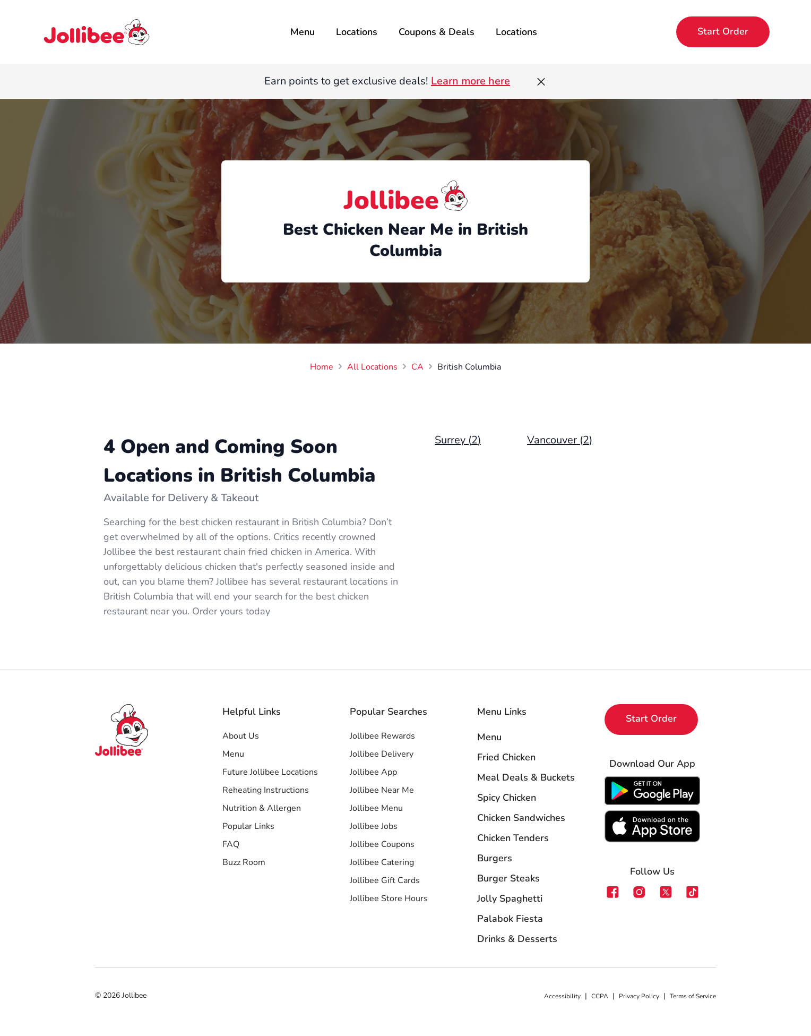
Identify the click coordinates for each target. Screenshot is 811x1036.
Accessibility (562, 996)
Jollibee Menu (376, 808)
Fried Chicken (506, 757)
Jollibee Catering (382, 862)
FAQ (230, 844)
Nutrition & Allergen (261, 808)
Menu (302, 31)
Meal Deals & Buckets (526, 777)
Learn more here (470, 81)
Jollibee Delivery (381, 754)
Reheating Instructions (265, 790)
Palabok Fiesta (510, 918)
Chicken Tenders (513, 838)
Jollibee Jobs (374, 826)
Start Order (722, 31)
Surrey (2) (458, 440)
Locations (356, 31)
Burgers (494, 858)
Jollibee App (373, 772)
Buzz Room (243, 862)
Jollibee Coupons (382, 844)
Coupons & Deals (436, 31)
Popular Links (248, 826)
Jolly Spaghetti (509, 898)
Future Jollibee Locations (270, 772)
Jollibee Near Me (382, 790)
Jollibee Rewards (382, 736)
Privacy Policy (639, 996)
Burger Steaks (508, 878)
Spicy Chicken (506, 797)
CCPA (599, 996)
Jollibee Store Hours (389, 898)
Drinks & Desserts (517, 938)
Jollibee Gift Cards (385, 880)
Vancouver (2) (559, 440)
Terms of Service (693, 996)
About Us (240, 736)
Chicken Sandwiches (521, 817)
